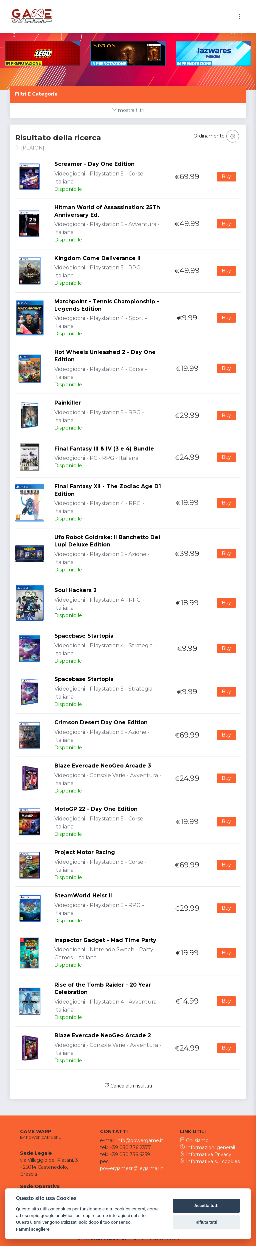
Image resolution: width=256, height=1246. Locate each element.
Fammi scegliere (33, 1229)
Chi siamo (194, 1140)
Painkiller (67, 403)
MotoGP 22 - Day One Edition (96, 809)
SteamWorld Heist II (83, 895)
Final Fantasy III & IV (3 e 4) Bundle (104, 449)
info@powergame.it (140, 1140)
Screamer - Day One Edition (94, 164)
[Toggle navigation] (239, 16)
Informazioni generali (207, 1147)
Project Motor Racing (84, 852)
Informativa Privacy (205, 1154)
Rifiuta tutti (206, 1222)
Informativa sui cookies (210, 1161)
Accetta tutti (206, 1205)
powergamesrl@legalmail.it (131, 1168)
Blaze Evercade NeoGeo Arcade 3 (102, 766)
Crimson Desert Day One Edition (101, 722)
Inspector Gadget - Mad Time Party (105, 940)
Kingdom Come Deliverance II (97, 258)
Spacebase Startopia (84, 636)
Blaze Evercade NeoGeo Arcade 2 (102, 1035)
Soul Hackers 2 (75, 590)
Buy (226, 176)
